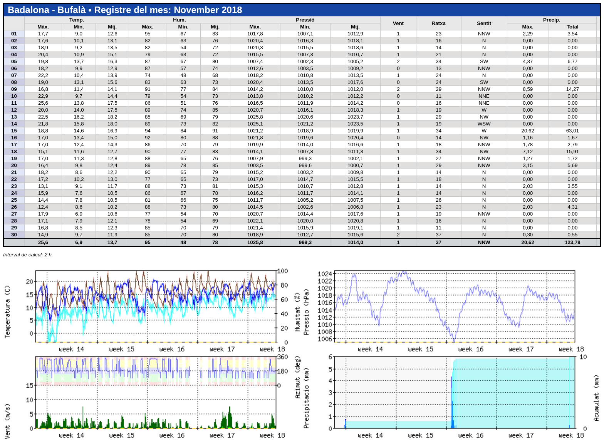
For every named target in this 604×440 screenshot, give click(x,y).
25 (14, 200)
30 (14, 235)
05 (14, 61)
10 (14, 96)
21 (14, 172)
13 (14, 117)
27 (14, 214)
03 (14, 47)
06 (14, 68)
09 (14, 89)
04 (14, 54)
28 (14, 221)
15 (14, 131)
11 (14, 103)
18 (14, 151)
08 (14, 82)
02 (14, 40)
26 (14, 207)
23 (14, 186)
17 (14, 144)
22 (14, 179)
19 (14, 158)
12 (14, 110)
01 (14, 34)
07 (14, 75)
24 (14, 193)
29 (14, 228)
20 (14, 165)
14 (14, 124)
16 (14, 138)
